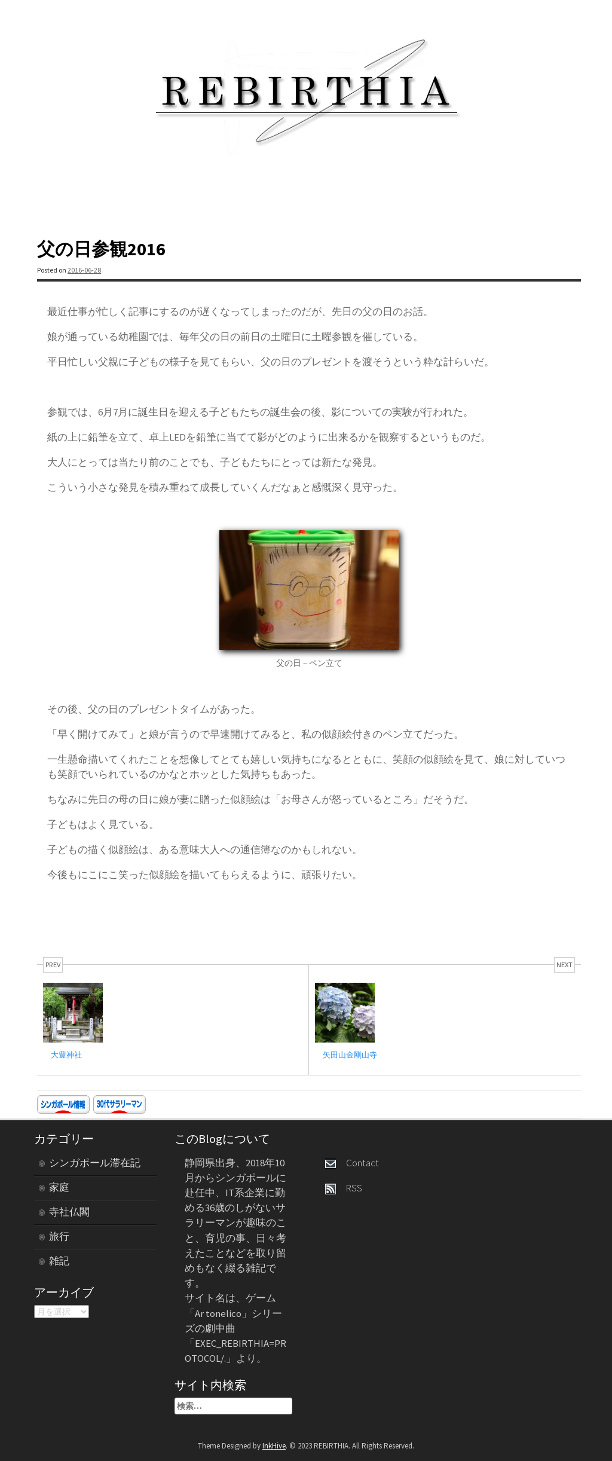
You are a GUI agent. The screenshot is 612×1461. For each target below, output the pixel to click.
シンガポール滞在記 (94, 1162)
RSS (343, 1187)
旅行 (59, 1236)
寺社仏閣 (69, 1211)
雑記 (59, 1260)
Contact (352, 1162)
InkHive (274, 1446)
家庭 (59, 1187)
